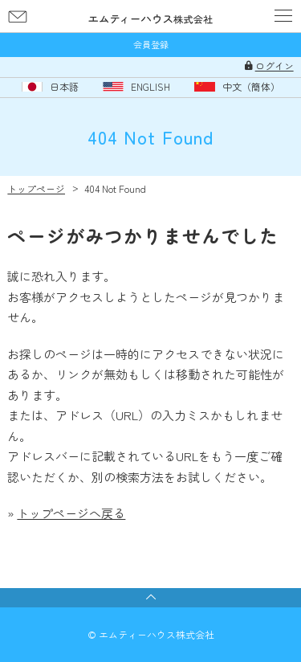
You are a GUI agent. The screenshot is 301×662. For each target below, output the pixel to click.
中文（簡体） (251, 87)
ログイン (274, 65)
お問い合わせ (17, 16)
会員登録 (151, 45)
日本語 (64, 87)
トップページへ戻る (71, 513)
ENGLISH (150, 87)
